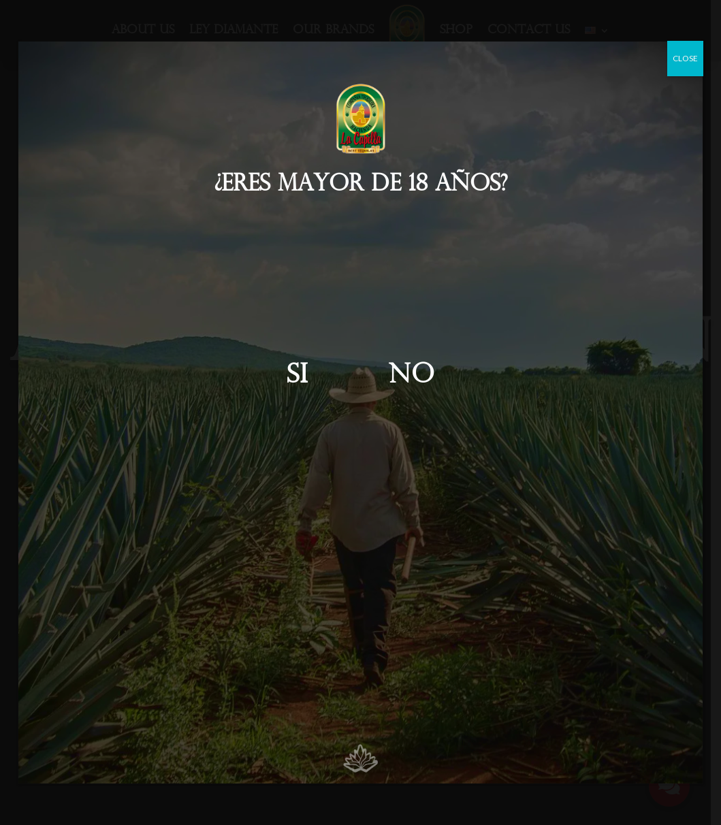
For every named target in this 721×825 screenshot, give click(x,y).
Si (297, 376)
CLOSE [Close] (685, 58)
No (411, 376)
